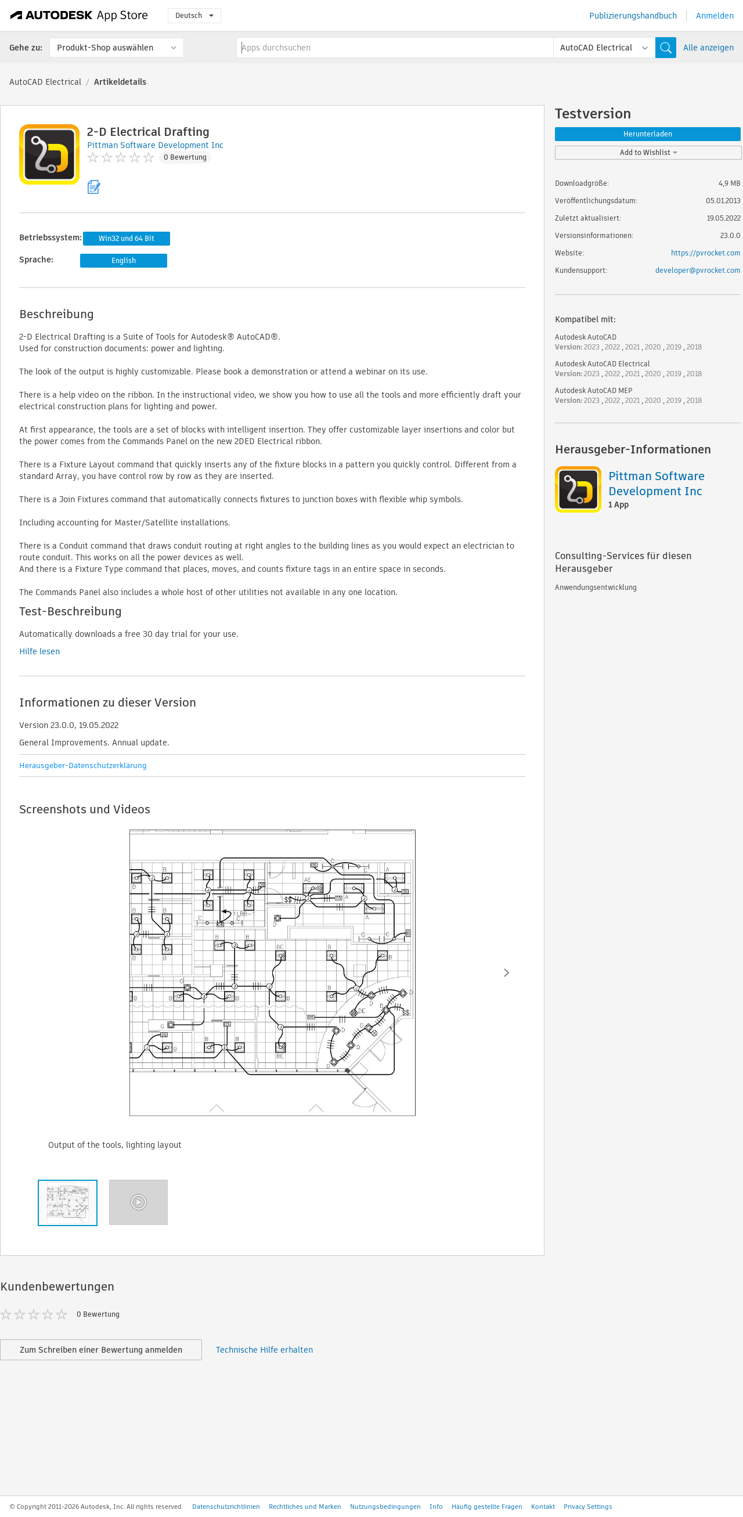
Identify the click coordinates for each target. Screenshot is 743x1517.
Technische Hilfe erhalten (264, 1350)
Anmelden (715, 15)
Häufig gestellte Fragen (487, 1506)
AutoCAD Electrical (45, 82)
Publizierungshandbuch (633, 15)
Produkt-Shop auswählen (105, 47)
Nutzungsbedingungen (385, 1506)
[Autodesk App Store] (79, 15)
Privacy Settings (588, 1506)
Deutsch (194, 15)
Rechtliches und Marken (305, 1506)
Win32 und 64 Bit (126, 238)
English (123, 260)
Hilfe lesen (39, 651)
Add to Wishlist (648, 152)
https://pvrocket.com (706, 253)
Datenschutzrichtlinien (226, 1506)
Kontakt (543, 1506)
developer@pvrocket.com (698, 270)
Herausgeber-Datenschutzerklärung (83, 765)
